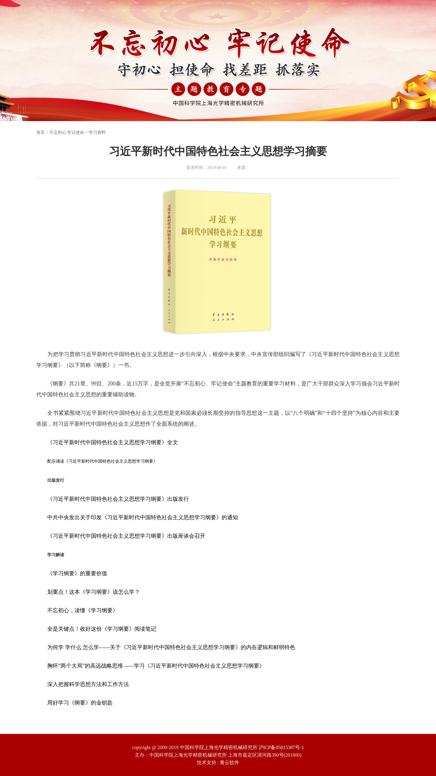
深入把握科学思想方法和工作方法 (88, 684)
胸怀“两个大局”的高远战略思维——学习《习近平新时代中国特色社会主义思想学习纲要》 (156, 666)
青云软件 (229, 762)
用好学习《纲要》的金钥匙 (80, 703)
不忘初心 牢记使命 (66, 132)
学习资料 (97, 132)
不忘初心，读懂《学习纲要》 (82, 610)
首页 (40, 132)
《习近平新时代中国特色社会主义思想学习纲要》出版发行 (118, 499)
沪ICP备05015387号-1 (281, 747)
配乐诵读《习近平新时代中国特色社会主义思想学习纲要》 (102, 461)
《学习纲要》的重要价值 (77, 573)
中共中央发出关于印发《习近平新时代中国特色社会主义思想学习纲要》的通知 (142, 517)
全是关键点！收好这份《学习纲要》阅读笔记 (101, 629)
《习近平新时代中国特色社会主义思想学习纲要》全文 (112, 442)
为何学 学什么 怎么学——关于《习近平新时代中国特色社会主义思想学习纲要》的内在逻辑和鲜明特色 (171, 647)
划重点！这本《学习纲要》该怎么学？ (93, 592)
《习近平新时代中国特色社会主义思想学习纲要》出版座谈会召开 (126, 536)
